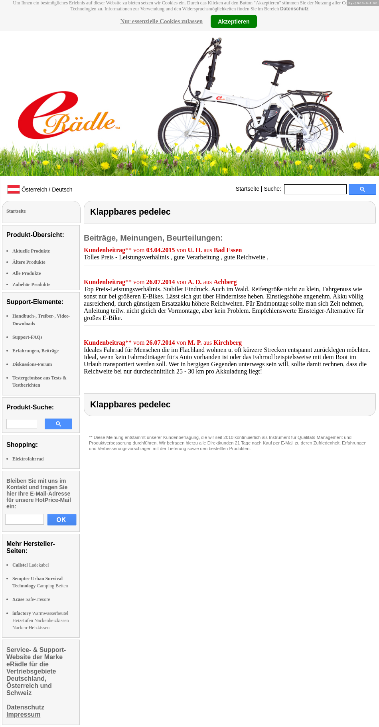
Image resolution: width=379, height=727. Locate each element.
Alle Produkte (26, 273)
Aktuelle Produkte (31, 251)
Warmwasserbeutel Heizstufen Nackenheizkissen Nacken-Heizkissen (40, 620)
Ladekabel (30, 565)
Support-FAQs (27, 337)
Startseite (247, 189)
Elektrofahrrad (27, 459)
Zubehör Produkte (31, 284)
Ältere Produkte (28, 262)
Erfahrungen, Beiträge (35, 351)
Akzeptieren (233, 21)
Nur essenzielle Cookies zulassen (161, 21)
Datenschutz (294, 9)
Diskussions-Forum (32, 364)
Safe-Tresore (31, 599)
